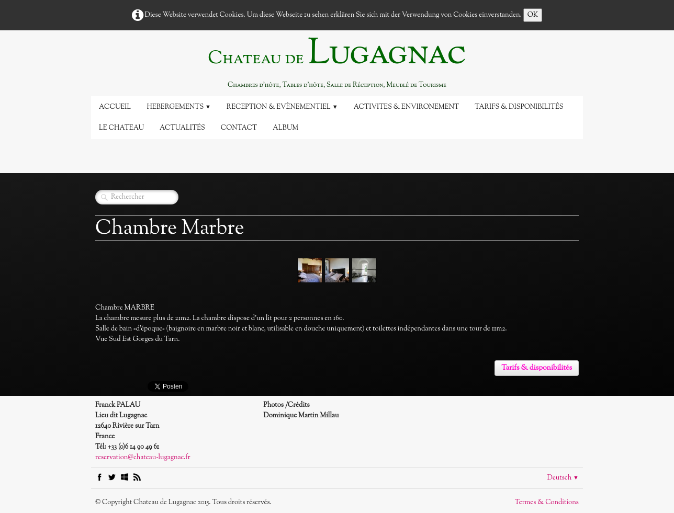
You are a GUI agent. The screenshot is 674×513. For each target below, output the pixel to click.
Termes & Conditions (547, 502)
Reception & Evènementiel (282, 107)
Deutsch (563, 478)
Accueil (115, 107)
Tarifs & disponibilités (519, 107)
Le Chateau (121, 128)
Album (285, 128)
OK (532, 15)
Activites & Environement (406, 107)
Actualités (182, 128)
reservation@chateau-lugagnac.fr (142, 457)
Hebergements (178, 107)
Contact (239, 128)
